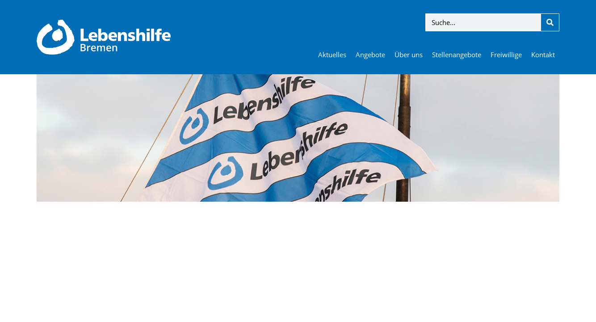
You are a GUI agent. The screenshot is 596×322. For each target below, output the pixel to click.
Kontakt (543, 54)
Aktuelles (332, 54)
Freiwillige (506, 54)
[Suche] (550, 22)
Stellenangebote (456, 54)
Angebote (370, 54)
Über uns (409, 54)
